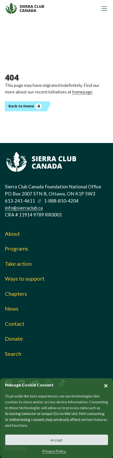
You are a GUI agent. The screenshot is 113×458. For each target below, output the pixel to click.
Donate (14, 338)
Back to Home (21, 106)
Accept (57, 440)
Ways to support (24, 278)
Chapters (16, 293)
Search (13, 353)
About (12, 233)
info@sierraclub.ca (24, 208)
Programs (16, 248)
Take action (18, 263)
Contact (14, 323)
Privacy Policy (54, 451)
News (11, 308)
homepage (82, 91)
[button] (105, 385)
